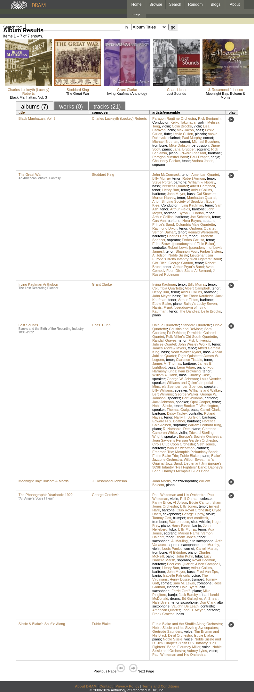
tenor (186, 161)
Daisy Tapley (177, 413)
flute (167, 134)
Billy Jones (188, 506)
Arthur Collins (201, 190)
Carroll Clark (210, 409)
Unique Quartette (165, 325)
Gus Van (159, 221)
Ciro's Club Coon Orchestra (173, 444)
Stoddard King (78, 90)
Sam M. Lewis (184, 583)
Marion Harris (188, 533)
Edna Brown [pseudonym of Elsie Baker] (183, 244)
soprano (202, 149)
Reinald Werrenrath (203, 232)
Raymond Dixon (164, 228)
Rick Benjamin (209, 118)
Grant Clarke (127, 90)
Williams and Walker (205, 390)
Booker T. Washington (201, 406)
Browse (155, 4)
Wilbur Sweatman (180, 448)
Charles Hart (177, 236)
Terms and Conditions (160, 686)
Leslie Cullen (183, 134)
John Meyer (176, 194)
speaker (158, 379)
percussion (200, 145)
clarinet (174, 138)
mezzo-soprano (185, 481)
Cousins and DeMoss (185, 329)
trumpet (179, 518)
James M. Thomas (166, 363)
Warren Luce (179, 522)
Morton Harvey (163, 197)
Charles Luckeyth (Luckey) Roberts (28, 91)
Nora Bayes (191, 221)
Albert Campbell (202, 186)
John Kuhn (184, 556)
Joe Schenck (200, 217)
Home (136, 4)
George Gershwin (105, 495)
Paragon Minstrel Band (170, 157)
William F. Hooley (201, 182)
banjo (214, 157)
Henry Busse (180, 579)
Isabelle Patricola (176, 575)
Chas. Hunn (176, 90)
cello (171, 130)
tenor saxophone (184, 602)
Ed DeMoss (176, 333)
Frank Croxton (163, 614)
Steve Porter (162, 182)
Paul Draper (199, 157)
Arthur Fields (180, 209)
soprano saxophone (183, 545)
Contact (106, 686)
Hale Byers (189, 587)
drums (175, 598)
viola (197, 126)
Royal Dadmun (203, 560)
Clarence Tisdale (189, 360)
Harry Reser (180, 525)
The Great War (77, 93)
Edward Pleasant (192, 153)
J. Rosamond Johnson (225, 90)
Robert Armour (193, 178)
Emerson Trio (162, 452)
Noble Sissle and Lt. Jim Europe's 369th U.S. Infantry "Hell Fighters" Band (186, 643)
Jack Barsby (188, 595)
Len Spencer (192, 386)
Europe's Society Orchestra (200, 436)
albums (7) (34, 106)
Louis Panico (172, 548)
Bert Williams (162, 394)
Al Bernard (202, 271)
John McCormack (166, 174)
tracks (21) (107, 106)
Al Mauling (179, 541)
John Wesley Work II (194, 344)
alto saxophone (202, 541)
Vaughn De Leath (185, 606)
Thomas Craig (178, 409)
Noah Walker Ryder (186, 352)
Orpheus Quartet (202, 228)
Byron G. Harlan (191, 213)
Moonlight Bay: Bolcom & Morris (225, 95)
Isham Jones (185, 537)
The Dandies (189, 311)
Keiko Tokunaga (183, 122)
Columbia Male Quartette (195, 224)
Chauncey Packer (166, 161)
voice (196, 575)
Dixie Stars (184, 271)
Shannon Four (187, 251)
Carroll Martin (206, 548)
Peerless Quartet (175, 186)
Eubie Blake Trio (165, 456)
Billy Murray (161, 178)
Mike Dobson (179, 145)
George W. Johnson (182, 379)
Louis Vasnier (210, 379)
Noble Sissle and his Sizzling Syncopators (185, 628)
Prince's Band (163, 224)
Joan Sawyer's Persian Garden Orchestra (184, 440)
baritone (214, 153)
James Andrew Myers (169, 348)
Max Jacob (185, 130)
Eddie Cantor (199, 502)
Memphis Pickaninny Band (196, 452)
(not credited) (197, 518)
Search (175, 4)
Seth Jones (206, 444)
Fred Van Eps (207, 572)
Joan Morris (161, 481)
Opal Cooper (200, 402)
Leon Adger (186, 367)
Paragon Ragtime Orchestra (174, 118)
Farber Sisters (211, 251)
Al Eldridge (177, 552)
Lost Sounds (176, 93)
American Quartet (205, 174)
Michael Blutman (165, 141)
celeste (206, 499)
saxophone (171, 514)
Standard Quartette (196, 325)
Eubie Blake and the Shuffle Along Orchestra (187, 624)
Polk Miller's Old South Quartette (191, 336)
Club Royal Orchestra (193, 510)
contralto (159, 247)
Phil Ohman (189, 499)
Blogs (215, 4)
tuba (172, 529)
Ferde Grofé (180, 591)
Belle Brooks (211, 311)
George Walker (186, 394)
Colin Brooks (182, 126)
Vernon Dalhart (164, 232)
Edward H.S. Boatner (168, 421)
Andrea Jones (202, 161)
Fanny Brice (161, 502)
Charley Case (199, 375)
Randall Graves (164, 340)
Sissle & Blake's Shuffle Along (42, 624)
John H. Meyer (193, 610)
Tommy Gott (161, 518)
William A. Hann (164, 375)
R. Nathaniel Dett (176, 429)
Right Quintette (190, 356)
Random (195, 4)
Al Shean (211, 598)
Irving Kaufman (191, 205)
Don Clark (207, 602)
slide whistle (200, 522)
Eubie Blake (161, 303)
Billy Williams (162, 390)
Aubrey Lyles (197, 651)
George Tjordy (193, 514)
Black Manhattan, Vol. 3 (28, 97)
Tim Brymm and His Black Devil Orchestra (185, 633)
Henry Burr (170, 190)
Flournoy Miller (189, 647)
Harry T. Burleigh (187, 417)
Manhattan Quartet (202, 197)
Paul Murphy (191, 138)
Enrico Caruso (193, 240)
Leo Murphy (210, 545)
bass (199, 130)
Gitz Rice (159, 263)
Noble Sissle (178, 255)
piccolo (200, 134)
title (22, 112)
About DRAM (86, 686)
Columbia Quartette (167, 288)
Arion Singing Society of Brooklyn (178, 201)
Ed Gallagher (192, 598)
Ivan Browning (189, 371)
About (235, 4)
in (126, 27)
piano (166, 149)
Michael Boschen (205, 141)
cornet (208, 138)
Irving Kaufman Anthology (127, 93)
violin (201, 122)
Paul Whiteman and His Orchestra (178, 495)
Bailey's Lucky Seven (200, 303)
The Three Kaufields (197, 296)
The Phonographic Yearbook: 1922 (46, 495)
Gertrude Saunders (167, 631)
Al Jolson (159, 255)
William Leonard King (204, 425)
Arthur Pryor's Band (188, 267)
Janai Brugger (183, 149)
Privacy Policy (127, 686)
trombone (159, 145)
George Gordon (181, 263)
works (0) (71, 106)
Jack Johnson (163, 402)
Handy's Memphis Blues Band (186, 471)
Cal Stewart (205, 194)
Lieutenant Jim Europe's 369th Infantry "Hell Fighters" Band (186, 257)
